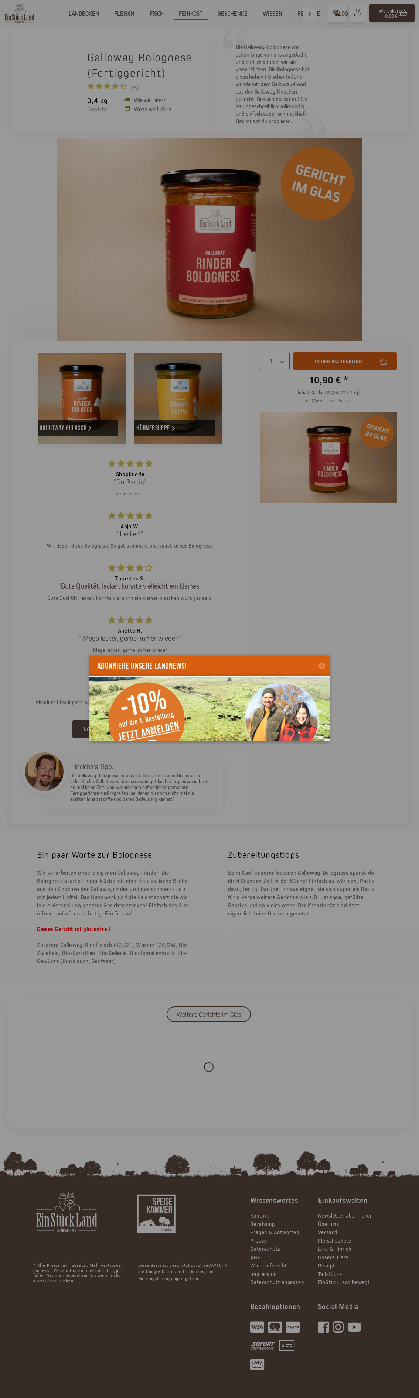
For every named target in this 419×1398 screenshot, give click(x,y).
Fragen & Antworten (274, 1232)
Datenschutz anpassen (277, 1282)
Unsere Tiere (333, 1257)
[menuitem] (358, 13)
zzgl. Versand (341, 400)
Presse (258, 1241)
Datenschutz (265, 1249)
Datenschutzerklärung (184, 1271)
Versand (328, 1232)
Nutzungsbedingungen (161, 1278)
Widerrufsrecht (268, 1265)
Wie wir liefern (145, 100)
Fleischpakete (334, 1241)
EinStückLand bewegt (344, 1282)
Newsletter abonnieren (345, 1215)
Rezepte (328, 1265)
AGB (255, 1257)
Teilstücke (330, 1274)
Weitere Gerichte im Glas (209, 1014)
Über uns (328, 1224)
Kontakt (259, 1215)
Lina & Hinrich (334, 1249)
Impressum (263, 1274)
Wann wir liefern (147, 108)
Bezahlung (262, 1224)
